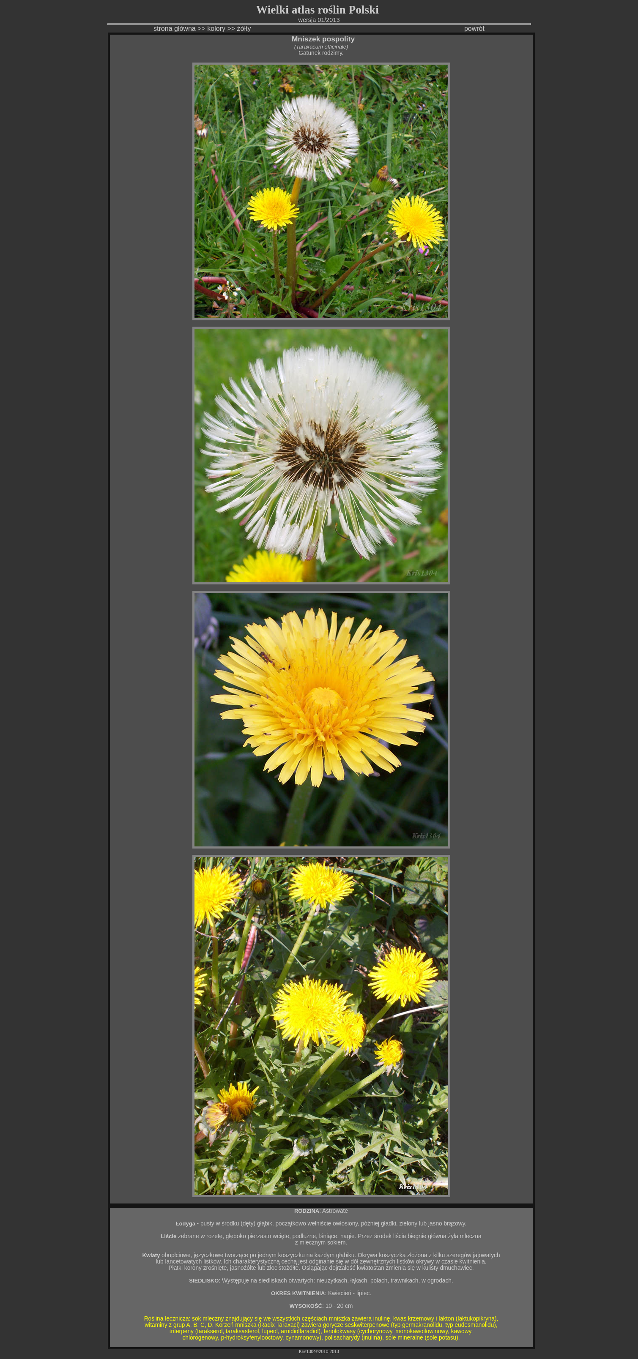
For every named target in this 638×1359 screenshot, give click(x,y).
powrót (474, 28)
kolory (216, 28)
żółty (245, 28)
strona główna (174, 28)
